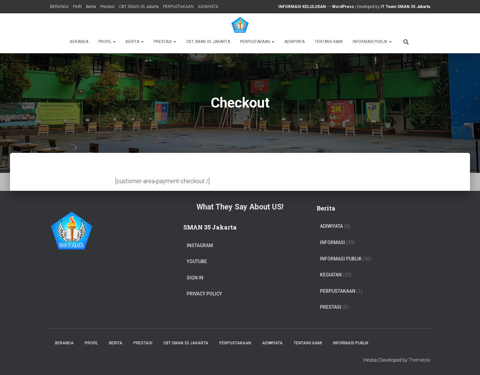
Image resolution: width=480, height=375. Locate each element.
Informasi (332, 242)
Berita (91, 6)
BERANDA (59, 6)
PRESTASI (330, 307)
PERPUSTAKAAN (178, 6)
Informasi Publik (372, 41)
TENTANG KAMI (329, 41)
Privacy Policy (204, 293)
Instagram (200, 245)
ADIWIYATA (208, 6)
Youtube (197, 261)
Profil (77, 6)
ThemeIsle (419, 360)
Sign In (195, 277)
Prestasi (107, 6)
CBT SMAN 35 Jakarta (139, 6)
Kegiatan (331, 274)
